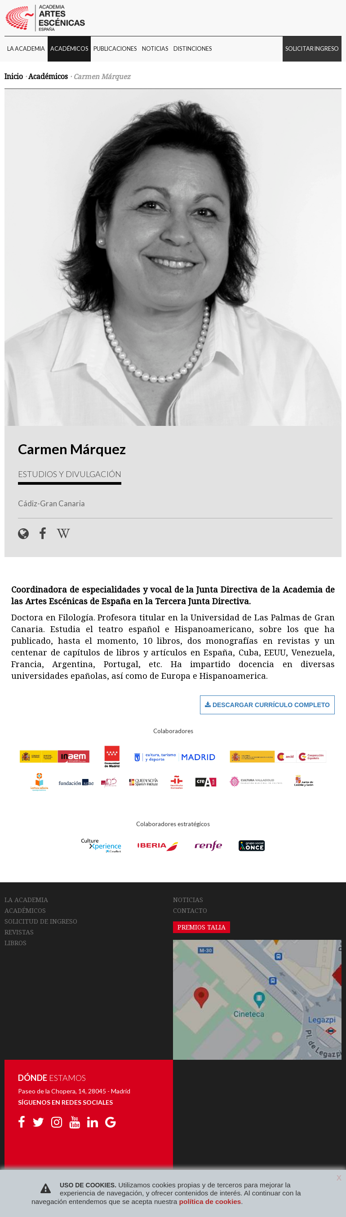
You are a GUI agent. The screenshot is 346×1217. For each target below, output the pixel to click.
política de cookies (210, 1201)
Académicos (48, 77)
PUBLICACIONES (115, 48)
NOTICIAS (155, 48)
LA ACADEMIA (26, 48)
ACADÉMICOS (69, 48)
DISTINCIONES (192, 48)
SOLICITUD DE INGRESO (40, 921)
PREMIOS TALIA (201, 927)
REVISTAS (19, 932)
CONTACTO (190, 910)
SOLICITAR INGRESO (312, 48)
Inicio (13, 77)
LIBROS (15, 943)
